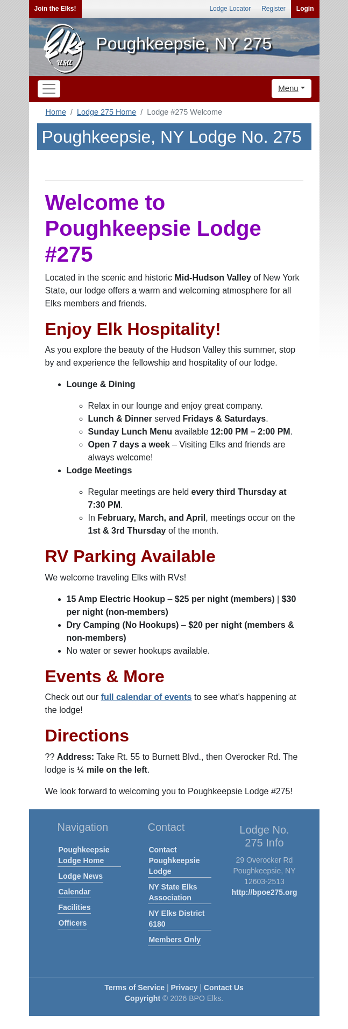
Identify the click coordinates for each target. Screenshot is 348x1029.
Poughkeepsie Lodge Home (84, 855)
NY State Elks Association (173, 892)
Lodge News (81, 876)
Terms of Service (134, 987)
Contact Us (224, 987)
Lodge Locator (230, 8)
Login (305, 8)
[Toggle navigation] (49, 88)
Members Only (175, 939)
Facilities (75, 907)
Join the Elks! (55, 8)
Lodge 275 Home (106, 112)
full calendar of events (146, 697)
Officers (73, 923)
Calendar (75, 891)
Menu (288, 88)
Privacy (184, 987)
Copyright (142, 998)
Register (273, 8)
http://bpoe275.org (264, 892)
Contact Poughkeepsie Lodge (174, 860)
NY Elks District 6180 (177, 918)
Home (56, 112)
